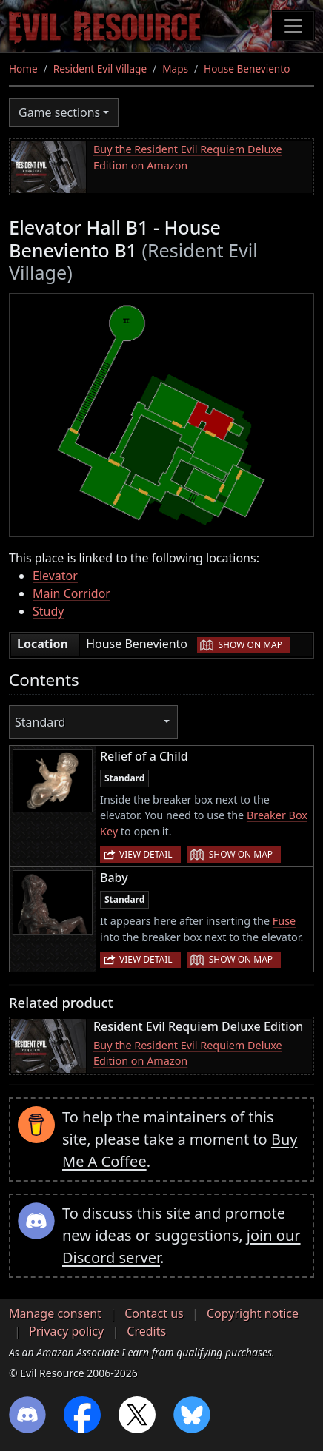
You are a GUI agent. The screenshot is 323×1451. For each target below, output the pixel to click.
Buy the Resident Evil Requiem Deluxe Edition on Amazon (187, 157)
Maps (175, 68)
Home (23, 68)
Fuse (284, 921)
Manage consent (55, 1313)
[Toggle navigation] (293, 26)
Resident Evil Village (100, 68)
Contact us (154, 1313)
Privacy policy (66, 1331)
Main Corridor (71, 593)
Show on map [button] (250, 645)
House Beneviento (247, 68)
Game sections (59, 112)
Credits (146, 1331)
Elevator (55, 576)
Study (48, 611)
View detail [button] (146, 854)
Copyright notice (253, 1313)
